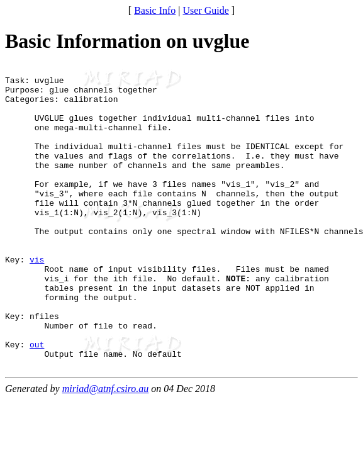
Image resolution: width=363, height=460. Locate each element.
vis (37, 299)
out (37, 401)
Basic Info (155, 10)
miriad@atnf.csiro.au (105, 449)
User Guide (206, 10)
